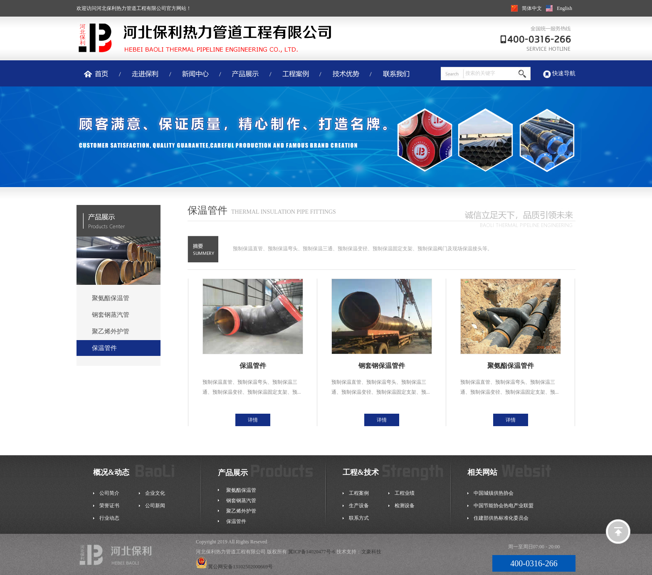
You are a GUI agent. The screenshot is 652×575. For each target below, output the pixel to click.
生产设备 (359, 505)
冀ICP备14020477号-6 (311, 552)
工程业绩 (405, 493)
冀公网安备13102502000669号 (234, 567)
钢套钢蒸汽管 (110, 314)
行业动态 (109, 518)
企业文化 (155, 493)
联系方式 (359, 518)
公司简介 (109, 493)
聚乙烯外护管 (110, 331)
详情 (253, 420)
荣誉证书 (109, 505)
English (564, 8)
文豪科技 (371, 552)
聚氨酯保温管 (110, 298)
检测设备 (405, 505)
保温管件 (104, 348)
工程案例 (359, 493)
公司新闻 (155, 505)
